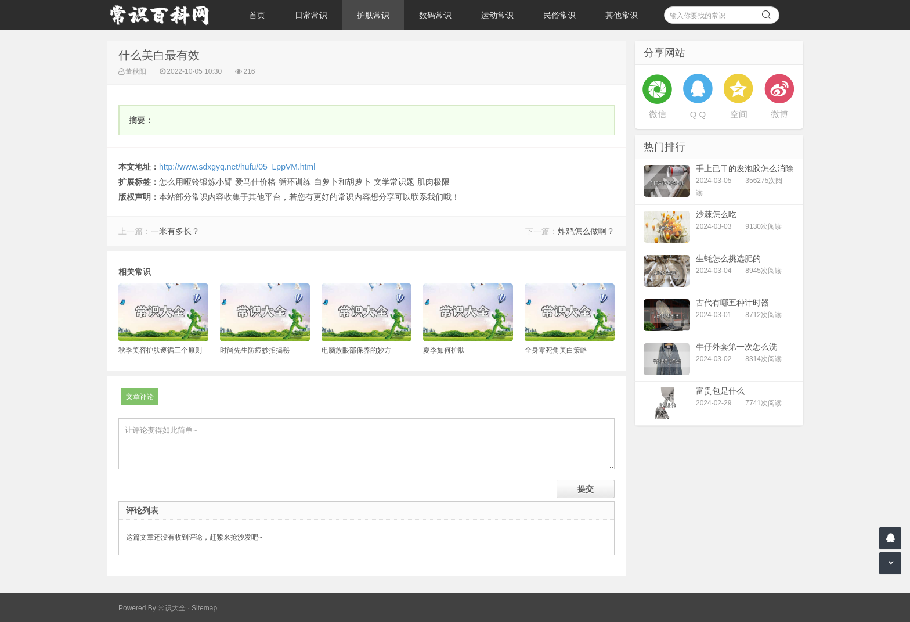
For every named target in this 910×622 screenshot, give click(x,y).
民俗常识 (559, 15)
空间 (739, 114)
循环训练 (295, 181)
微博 (779, 114)
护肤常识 (373, 15)
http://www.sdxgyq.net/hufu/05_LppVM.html (237, 166)
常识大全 (172, 608)
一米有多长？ (175, 231)
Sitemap (204, 608)
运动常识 (497, 15)
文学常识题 (394, 181)
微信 (657, 114)
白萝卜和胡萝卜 (342, 181)
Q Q (698, 114)
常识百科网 (165, 15)
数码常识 (435, 15)
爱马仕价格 (255, 181)
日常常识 (311, 15)
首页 (257, 15)
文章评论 (140, 397)
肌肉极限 (433, 181)
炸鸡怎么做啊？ (586, 231)
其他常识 (621, 15)
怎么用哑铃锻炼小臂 (195, 181)
